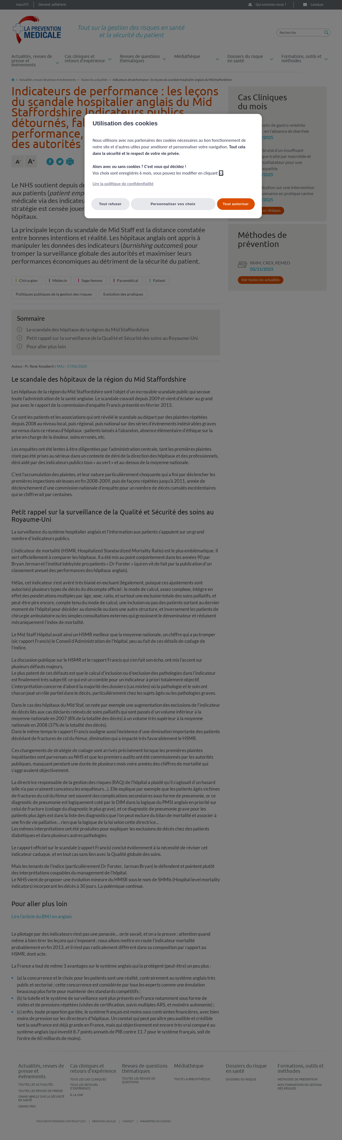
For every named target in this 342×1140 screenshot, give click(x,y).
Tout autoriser (236, 204)
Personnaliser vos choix (173, 204)
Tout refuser (110, 204)
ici (221, 173)
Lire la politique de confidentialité (123, 183)
